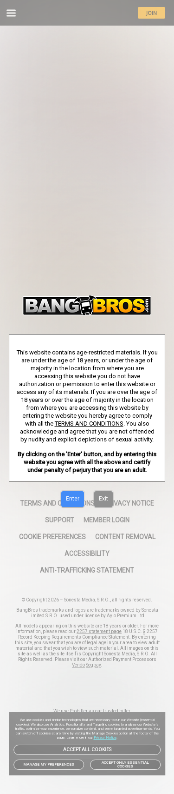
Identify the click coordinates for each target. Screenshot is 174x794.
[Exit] (103, 499)
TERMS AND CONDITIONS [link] (89, 423)
